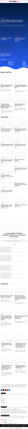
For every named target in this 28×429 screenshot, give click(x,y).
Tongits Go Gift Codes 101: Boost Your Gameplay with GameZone (6, 191)
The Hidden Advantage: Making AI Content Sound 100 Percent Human (7, 145)
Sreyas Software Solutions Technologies (6, 39)
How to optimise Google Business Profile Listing (20, 205)
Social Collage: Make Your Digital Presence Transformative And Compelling (19, 257)
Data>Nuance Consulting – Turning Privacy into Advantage (20, 39)
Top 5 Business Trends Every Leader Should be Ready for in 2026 (21, 86)
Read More (14, 244)
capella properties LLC (17, 265)
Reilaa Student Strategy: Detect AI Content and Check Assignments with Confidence (21, 129)
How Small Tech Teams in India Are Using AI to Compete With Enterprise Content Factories (7, 129)
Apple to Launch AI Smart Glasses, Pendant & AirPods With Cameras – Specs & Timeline (6, 318)
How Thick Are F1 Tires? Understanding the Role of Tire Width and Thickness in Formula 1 (20, 297)
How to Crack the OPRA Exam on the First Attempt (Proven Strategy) (11, 63)
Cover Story (2, 18)
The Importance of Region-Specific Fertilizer (20, 105)
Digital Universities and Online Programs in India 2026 (7, 86)
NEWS (15, 294)
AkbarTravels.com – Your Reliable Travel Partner (6, 54)
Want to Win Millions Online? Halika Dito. (20, 160)
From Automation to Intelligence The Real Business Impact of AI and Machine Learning (6, 106)
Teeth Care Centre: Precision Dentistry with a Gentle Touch (18, 248)
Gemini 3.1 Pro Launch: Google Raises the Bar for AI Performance (21, 317)
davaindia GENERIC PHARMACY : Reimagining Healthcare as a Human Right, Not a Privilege (12, 21)
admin (1, 23)
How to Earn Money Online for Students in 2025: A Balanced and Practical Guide (21, 184)
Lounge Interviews (3, 36)
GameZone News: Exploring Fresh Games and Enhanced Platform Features (7, 160)
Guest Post (2, 127)
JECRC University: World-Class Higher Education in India (19, 274)
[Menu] (1, 2)
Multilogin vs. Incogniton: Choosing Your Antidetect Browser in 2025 (7, 176)
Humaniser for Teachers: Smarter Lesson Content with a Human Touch (20, 145)
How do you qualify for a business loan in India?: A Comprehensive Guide (21, 169)
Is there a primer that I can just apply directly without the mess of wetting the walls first (7, 205)
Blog (1, 83)
